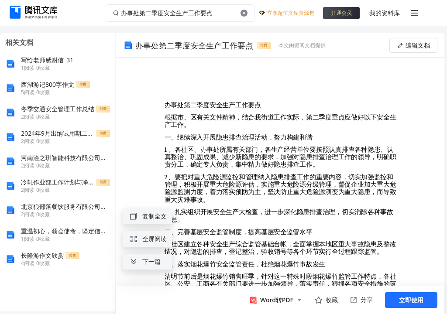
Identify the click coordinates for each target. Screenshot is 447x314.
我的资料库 (384, 13)
